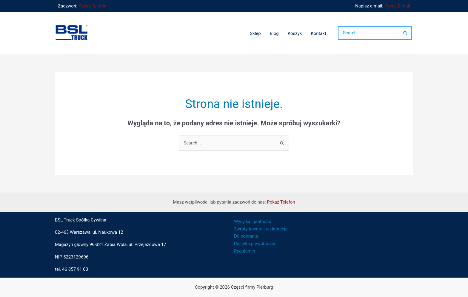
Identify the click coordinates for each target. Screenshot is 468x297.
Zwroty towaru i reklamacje (260, 229)
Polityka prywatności (254, 243)
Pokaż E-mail (397, 6)
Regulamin (244, 251)
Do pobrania (246, 236)
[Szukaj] (405, 33)
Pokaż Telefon (92, 6)
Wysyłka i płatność (252, 221)
